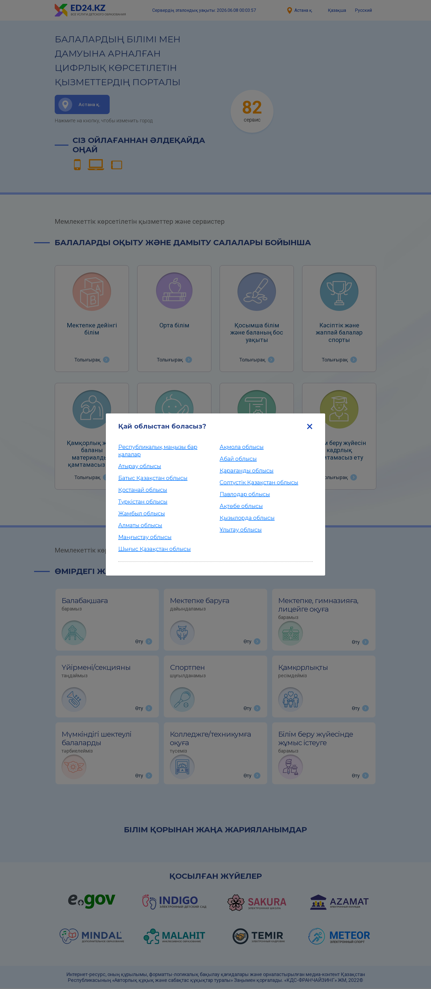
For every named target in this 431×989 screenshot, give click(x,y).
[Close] (309, 426)
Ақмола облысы (242, 447)
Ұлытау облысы (241, 529)
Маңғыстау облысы (145, 537)
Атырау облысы (139, 466)
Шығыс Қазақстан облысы (154, 549)
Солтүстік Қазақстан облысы (259, 482)
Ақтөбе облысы (241, 506)
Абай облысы (238, 458)
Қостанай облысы (142, 490)
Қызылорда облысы (247, 518)
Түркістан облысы (142, 501)
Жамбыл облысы (141, 513)
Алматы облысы (140, 525)
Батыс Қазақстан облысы (152, 478)
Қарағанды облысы (246, 470)
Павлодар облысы (245, 494)
